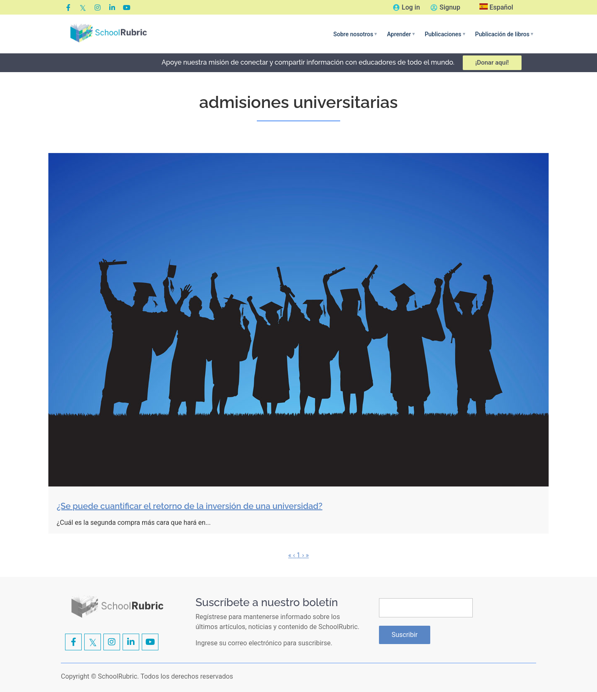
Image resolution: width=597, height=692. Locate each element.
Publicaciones (445, 34)
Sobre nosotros (355, 34)
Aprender (400, 34)
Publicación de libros (504, 34)
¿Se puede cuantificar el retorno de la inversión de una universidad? (189, 506)
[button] (355, 34)
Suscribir (404, 635)
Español (496, 7)
